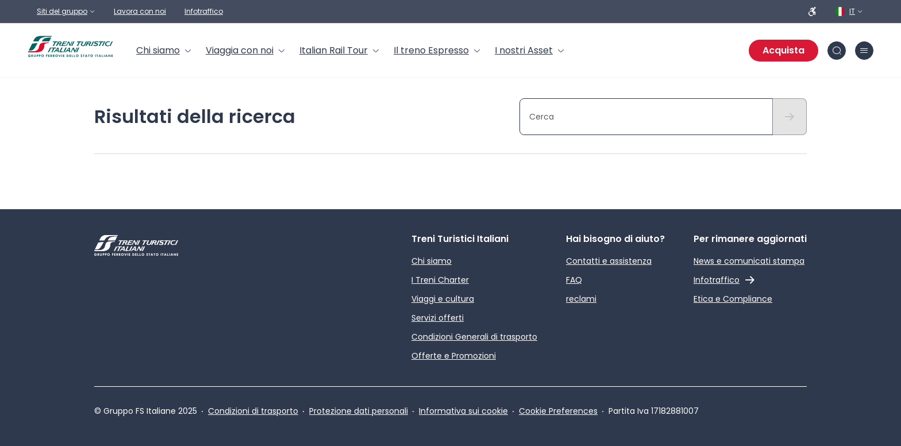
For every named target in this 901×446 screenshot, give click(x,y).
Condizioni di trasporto (253, 411)
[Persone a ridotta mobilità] (812, 11)
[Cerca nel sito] (836, 50)
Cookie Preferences (558, 411)
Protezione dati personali (358, 411)
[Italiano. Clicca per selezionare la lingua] (849, 11)
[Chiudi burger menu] (864, 50)
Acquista (783, 50)
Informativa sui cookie (463, 411)
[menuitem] (164, 50)
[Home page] (70, 46)
